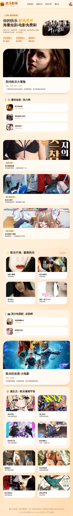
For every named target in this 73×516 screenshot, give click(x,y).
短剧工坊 (39, 4)
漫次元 (57, 4)
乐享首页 (30, 4)
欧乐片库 (48, 4)
